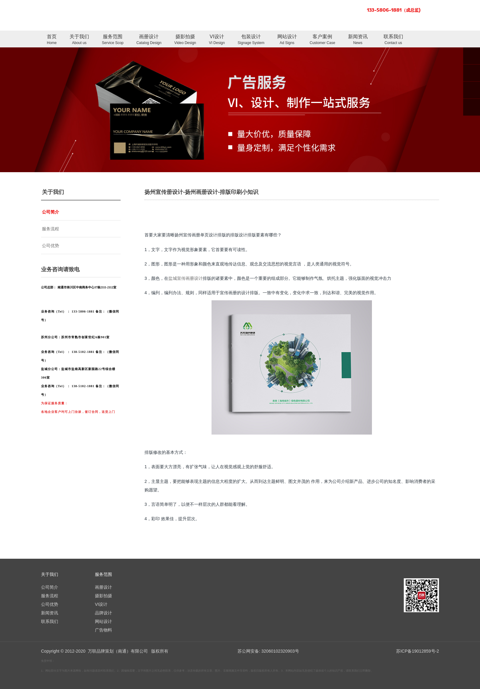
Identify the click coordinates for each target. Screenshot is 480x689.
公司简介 (50, 211)
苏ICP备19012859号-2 (417, 651)
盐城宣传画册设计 (185, 278)
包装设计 (251, 40)
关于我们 (79, 40)
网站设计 (287, 40)
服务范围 (113, 40)
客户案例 (322, 40)
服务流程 (50, 228)
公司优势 (50, 245)
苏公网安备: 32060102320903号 (267, 651)
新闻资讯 (358, 40)
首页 (52, 40)
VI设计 (217, 40)
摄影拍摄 (185, 40)
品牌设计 (103, 612)
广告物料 (103, 630)
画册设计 (148, 40)
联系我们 (393, 40)
